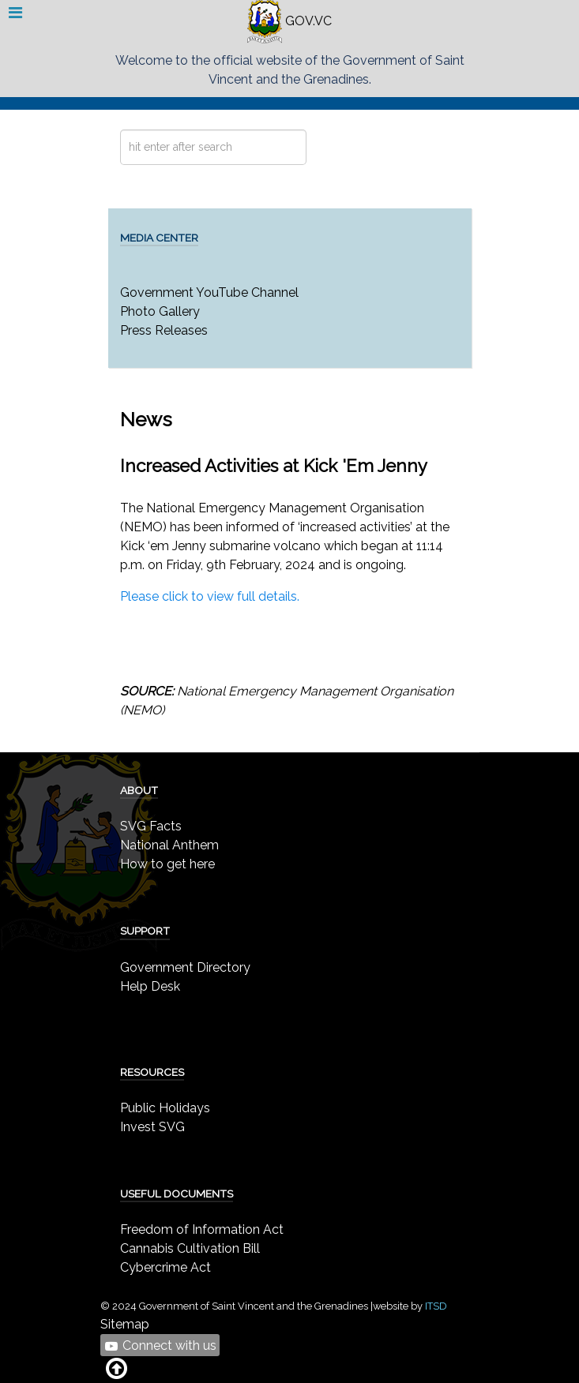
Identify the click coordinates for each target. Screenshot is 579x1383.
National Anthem (169, 845)
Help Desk (150, 986)
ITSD (436, 1306)
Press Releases (164, 330)
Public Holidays (165, 1107)
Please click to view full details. (209, 596)
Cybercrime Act (165, 1267)
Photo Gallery (160, 311)
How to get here (167, 863)
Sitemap (124, 1324)
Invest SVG (152, 1126)
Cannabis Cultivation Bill (190, 1248)
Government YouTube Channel (209, 292)
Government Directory (185, 967)
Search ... (120, 129)
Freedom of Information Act (202, 1229)
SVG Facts (151, 826)
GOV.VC (289, 20)
